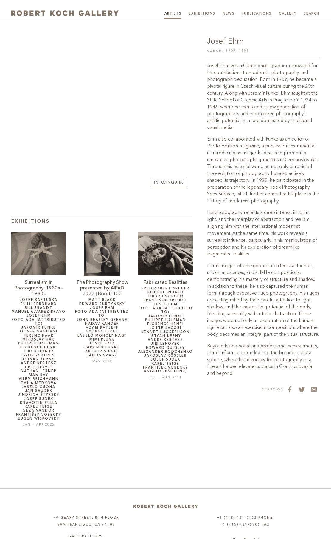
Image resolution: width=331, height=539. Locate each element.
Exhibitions (202, 14)
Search (311, 14)
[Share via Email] (313, 389)
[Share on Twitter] (302, 389)
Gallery (288, 14)
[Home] (165, 506)
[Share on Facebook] (290, 389)
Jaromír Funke (263, 93)
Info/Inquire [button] (169, 182)
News (229, 14)
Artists (173, 14)
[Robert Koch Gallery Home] (65, 13)
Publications (257, 14)
